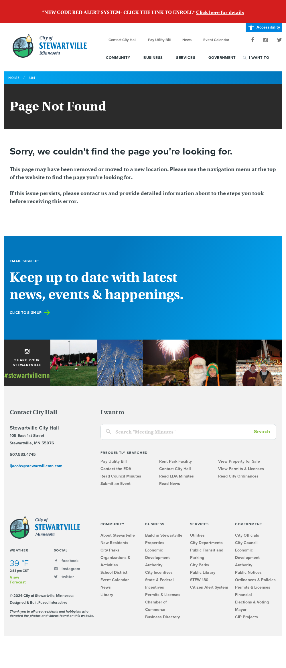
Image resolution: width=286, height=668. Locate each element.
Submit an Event (115, 483)
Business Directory (162, 617)
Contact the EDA (115, 468)
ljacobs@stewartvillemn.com (36, 466)
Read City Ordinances (238, 476)
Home (14, 78)
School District (113, 572)
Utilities (197, 535)
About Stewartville (117, 535)
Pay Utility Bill (159, 40)
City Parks (109, 550)
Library (106, 594)
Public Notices (248, 572)
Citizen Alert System (209, 587)
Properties (154, 542)
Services (185, 57)
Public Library (202, 572)
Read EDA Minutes (176, 476)
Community (118, 57)
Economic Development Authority (157, 557)
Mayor (240, 609)
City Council (246, 542)
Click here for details (220, 12)
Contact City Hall (122, 40)
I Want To (259, 57)
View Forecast (18, 580)
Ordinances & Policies (255, 579)
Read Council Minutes (120, 476)
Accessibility (264, 27)
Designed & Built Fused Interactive (38, 602)
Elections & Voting (252, 602)
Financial (243, 594)
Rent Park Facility (175, 461)
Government (222, 57)
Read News (169, 483)
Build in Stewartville (163, 535)
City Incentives (159, 572)
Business (153, 57)
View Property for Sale (239, 461)
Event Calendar (216, 40)
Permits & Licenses (162, 594)
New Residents (114, 542)
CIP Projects (246, 617)
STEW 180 (199, 579)
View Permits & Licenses (241, 468)
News (187, 40)
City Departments (206, 542)
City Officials (247, 535)
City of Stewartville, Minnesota (50, 46)
